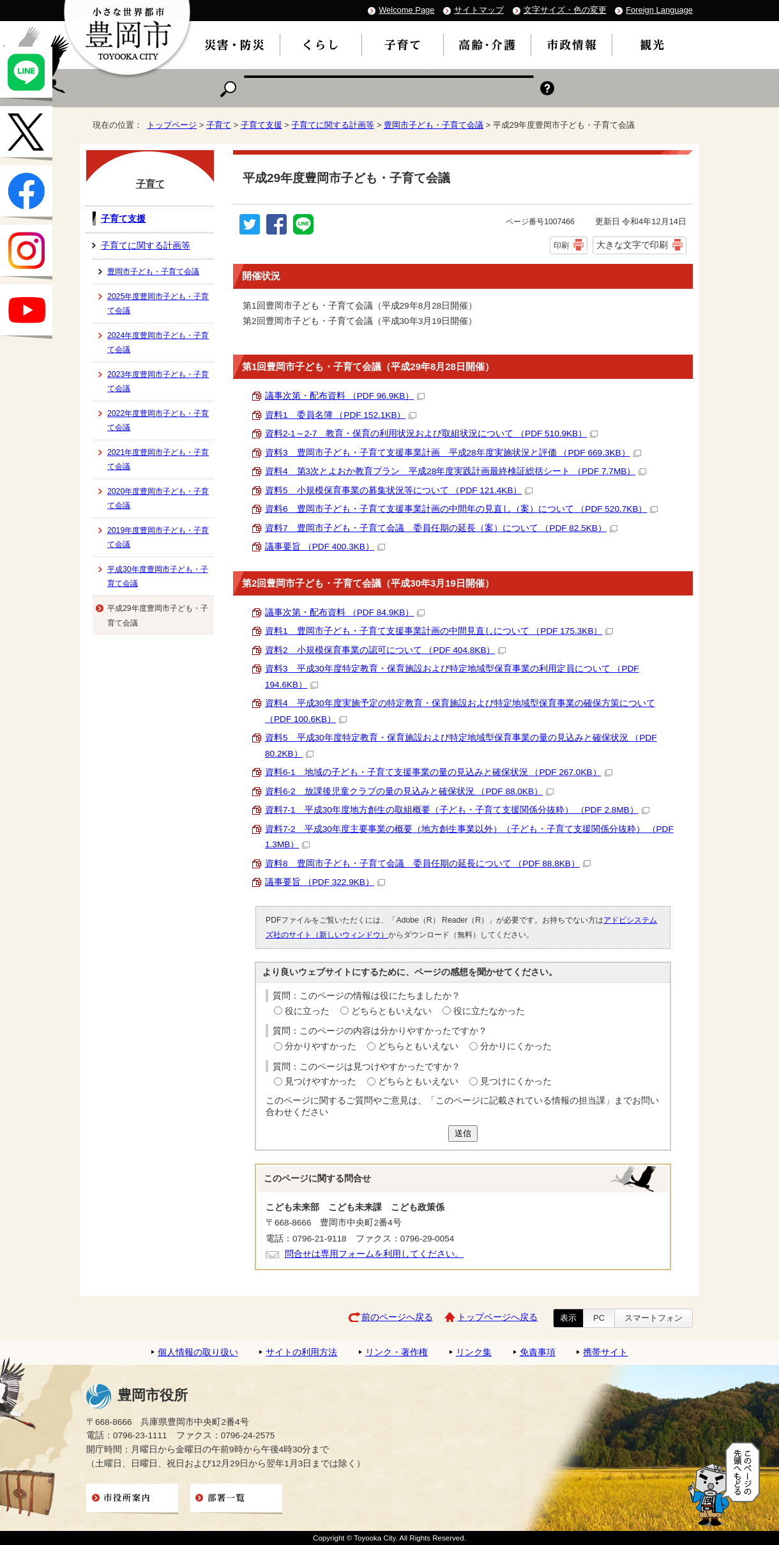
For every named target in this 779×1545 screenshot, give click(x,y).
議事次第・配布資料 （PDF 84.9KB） (345, 612)
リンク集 (474, 1352)
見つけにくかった (516, 1081)
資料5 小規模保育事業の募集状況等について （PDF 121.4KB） (399, 490)
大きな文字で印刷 (632, 245)
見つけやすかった (320, 1081)
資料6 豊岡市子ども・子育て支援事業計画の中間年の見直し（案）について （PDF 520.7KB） (461, 509)
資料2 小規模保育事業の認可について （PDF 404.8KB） (385, 650)
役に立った (307, 1011)
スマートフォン (653, 1318)
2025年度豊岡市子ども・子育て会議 (158, 303)
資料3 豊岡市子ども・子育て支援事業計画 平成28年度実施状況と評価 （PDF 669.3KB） (453, 452)
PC (599, 1318)
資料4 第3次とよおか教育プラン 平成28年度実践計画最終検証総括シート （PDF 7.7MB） (455, 471)
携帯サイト (605, 1352)
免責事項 (538, 1352)
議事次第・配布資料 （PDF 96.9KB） (345, 396)
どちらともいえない (391, 1011)
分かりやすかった (320, 1046)
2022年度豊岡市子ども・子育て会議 (158, 420)
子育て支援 (261, 125)
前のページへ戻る (397, 1317)
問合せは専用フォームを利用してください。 (374, 1254)
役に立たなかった (489, 1011)
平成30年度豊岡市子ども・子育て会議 (157, 576)
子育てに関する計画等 (332, 125)
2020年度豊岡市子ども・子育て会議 (158, 498)
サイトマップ (479, 10)
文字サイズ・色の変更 (565, 10)
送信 (463, 1133)
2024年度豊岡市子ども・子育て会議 (158, 342)
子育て (218, 125)
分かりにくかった (516, 1046)
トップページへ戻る (497, 1317)
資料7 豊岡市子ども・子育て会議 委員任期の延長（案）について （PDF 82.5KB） (441, 528)
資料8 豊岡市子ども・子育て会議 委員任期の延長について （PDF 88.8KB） (428, 863)
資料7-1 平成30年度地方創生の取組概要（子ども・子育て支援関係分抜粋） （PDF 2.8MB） (457, 810)
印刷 (561, 245)
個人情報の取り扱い (198, 1352)
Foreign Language (659, 10)
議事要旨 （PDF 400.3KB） (325, 546)
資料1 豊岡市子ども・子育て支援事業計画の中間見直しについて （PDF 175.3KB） (439, 631)
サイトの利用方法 (301, 1352)
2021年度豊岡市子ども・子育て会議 (158, 459)
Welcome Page (406, 10)
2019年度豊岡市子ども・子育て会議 (158, 537)
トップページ (172, 125)
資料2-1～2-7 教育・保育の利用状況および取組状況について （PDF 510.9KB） (431, 433)
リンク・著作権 (396, 1352)
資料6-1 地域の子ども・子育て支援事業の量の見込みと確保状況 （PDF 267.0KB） (438, 772)
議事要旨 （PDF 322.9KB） (325, 882)
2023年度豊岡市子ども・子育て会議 (158, 381)
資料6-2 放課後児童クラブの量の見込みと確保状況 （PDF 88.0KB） (409, 791)
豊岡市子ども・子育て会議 (433, 125)
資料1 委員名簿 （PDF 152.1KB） (340, 415)
